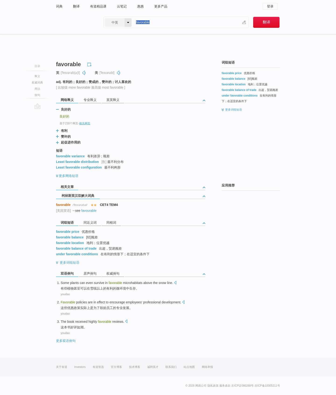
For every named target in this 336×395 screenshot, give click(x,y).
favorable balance (70, 237)
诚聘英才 (152, 367)
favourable (88, 210)
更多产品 (160, 6)
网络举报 (207, 367)
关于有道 (61, 367)
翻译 (76, 6)
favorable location (70, 243)
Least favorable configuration (79, 167)
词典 (59, 6)
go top (37, 106)
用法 (37, 88)
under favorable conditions (77, 254)
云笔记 (122, 6)
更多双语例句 (66, 341)
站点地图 (189, 367)
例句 (37, 95)
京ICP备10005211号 (267, 385)
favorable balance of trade (76, 248)
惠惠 (140, 6)
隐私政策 (213, 385)
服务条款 (225, 385)
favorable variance (70, 156)
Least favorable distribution (77, 162)
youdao (65, 294)
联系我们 (171, 367)
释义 (37, 76)
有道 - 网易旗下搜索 (75, 22)
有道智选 (98, 367)
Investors (80, 367)
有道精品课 (98, 6)
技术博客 (134, 367)
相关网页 (84, 123)
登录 (270, 6)
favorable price (67, 231)
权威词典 (37, 82)
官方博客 (116, 367)
